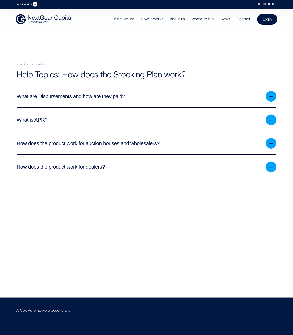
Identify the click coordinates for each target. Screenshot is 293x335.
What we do (124, 19)
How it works (152, 19)
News (225, 19)
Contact (243, 19)
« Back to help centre (30, 64)
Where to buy (203, 19)
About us (177, 19)
